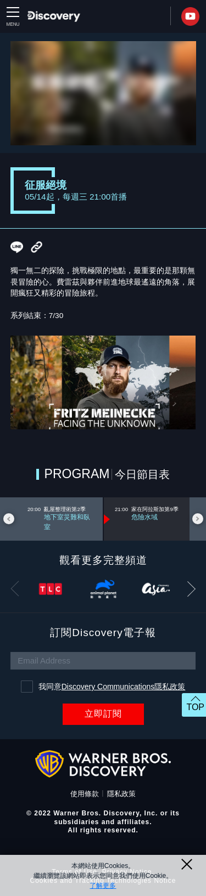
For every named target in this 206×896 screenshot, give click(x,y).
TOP (195, 707)
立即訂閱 (103, 713)
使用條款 (84, 793)
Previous (8, 518)
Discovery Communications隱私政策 (124, 686)
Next (197, 518)
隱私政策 (121, 793)
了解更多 (103, 885)
